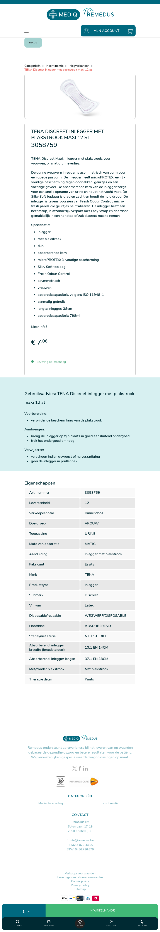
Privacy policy (80, 885)
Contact (80, 814)
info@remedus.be (82, 840)
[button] (102, 917)
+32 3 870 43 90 (81, 845)
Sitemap (80, 889)
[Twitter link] (75, 769)
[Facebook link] (80, 769)
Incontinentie (109, 803)
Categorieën (80, 796)
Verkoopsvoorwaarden (80, 873)
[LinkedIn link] (85, 769)
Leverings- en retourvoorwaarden (80, 877)
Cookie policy (80, 881)
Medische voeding (50, 803)
